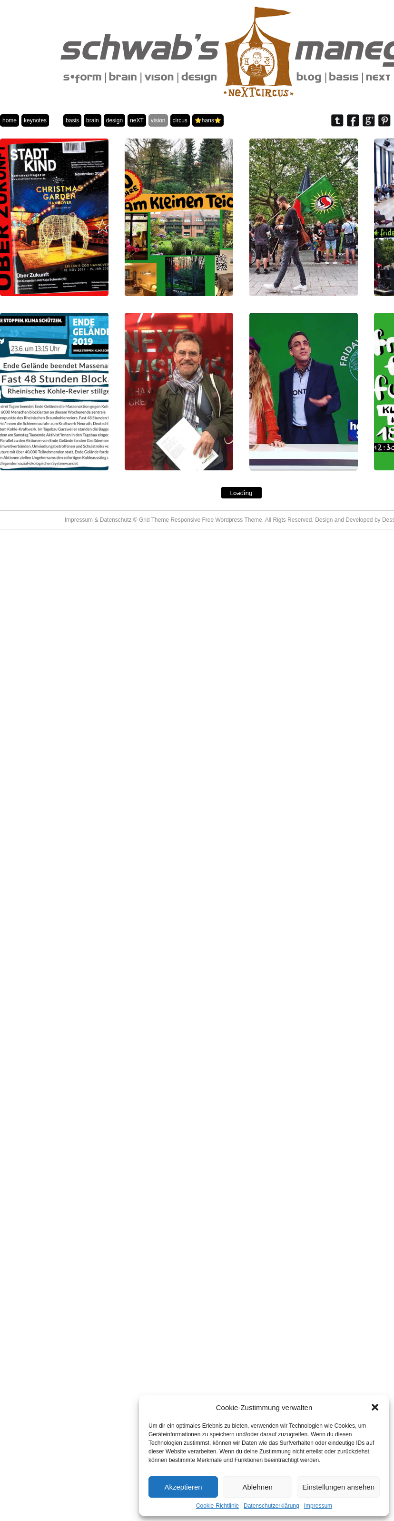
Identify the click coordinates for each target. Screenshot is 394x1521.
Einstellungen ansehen (338, 1487)
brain (92, 120)
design (114, 120)
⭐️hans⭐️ (208, 120)
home (9, 120)
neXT (137, 120)
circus (180, 120)
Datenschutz (116, 520)
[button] (375, 1407)
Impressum (318, 1505)
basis (72, 120)
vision (158, 120)
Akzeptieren (183, 1487)
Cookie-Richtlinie (217, 1505)
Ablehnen (257, 1487)
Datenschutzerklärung (271, 1505)
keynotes (35, 120)
